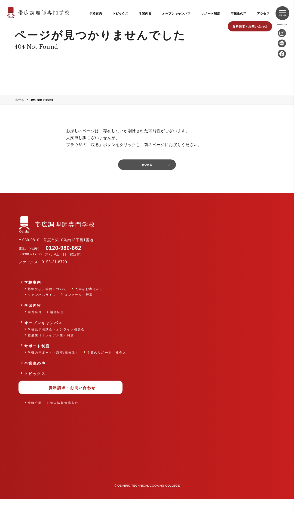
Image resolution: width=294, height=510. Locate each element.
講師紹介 (57, 321)
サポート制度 (210, 13)
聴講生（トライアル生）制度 (51, 344)
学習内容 (145, 13)
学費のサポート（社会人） (108, 361)
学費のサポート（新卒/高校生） (53, 361)
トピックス (121, 13)
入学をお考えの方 (89, 298)
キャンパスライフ (42, 304)
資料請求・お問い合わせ (249, 26)
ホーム (19, 108)
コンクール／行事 (78, 304)
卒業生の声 (239, 13)
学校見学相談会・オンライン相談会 (56, 338)
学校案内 (95, 13)
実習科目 (35, 321)
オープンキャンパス (176, 13)
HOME (147, 174)
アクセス (263, 13)
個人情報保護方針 (64, 412)
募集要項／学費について (47, 298)
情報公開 (35, 412)
